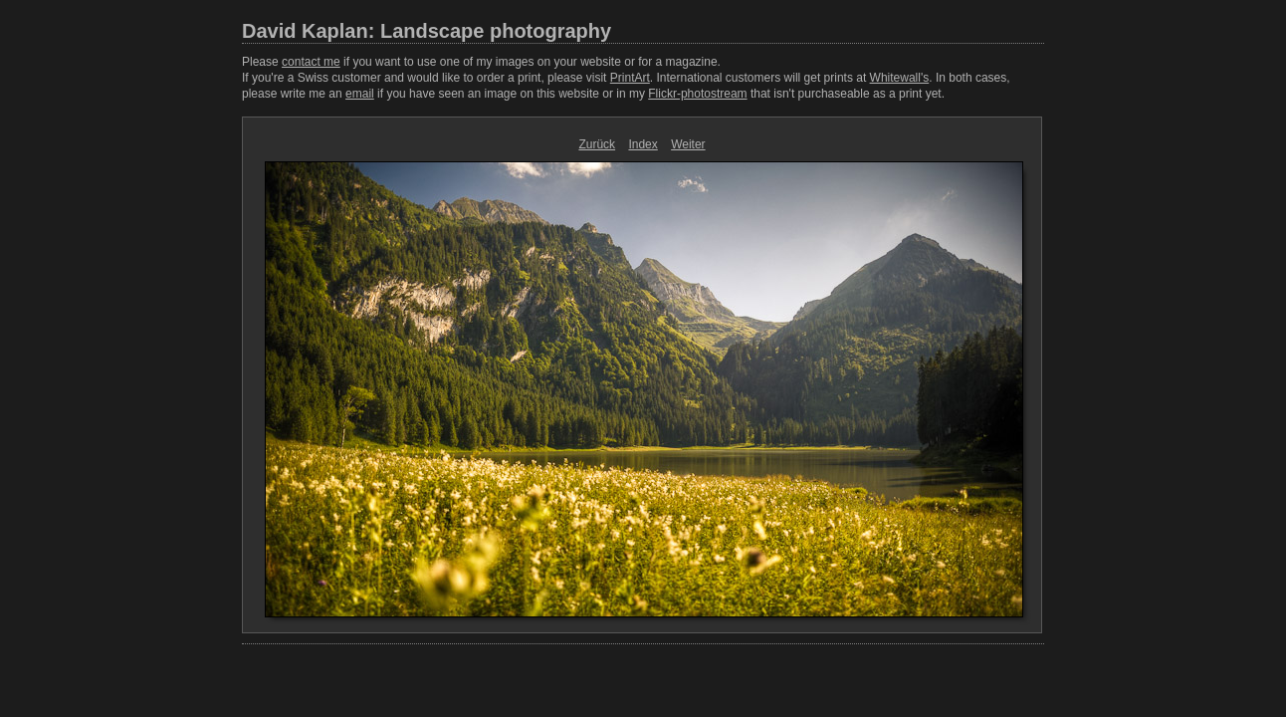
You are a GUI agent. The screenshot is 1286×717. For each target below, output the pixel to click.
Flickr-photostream (697, 94)
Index (642, 144)
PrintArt (630, 78)
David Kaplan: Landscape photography (426, 31)
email (359, 94)
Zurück (596, 144)
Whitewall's (900, 78)
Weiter (688, 144)
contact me (311, 62)
